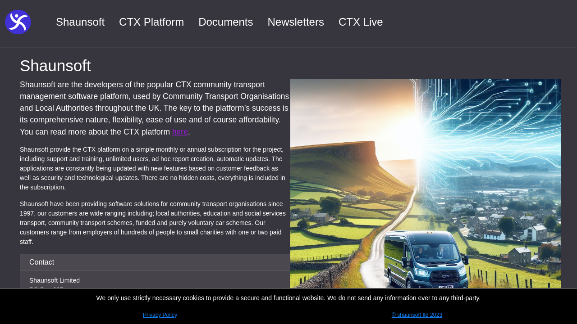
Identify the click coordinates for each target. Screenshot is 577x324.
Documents (225, 22)
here (180, 131)
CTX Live (361, 22)
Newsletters (296, 22)
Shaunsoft (80, 22)
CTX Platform (151, 22)
